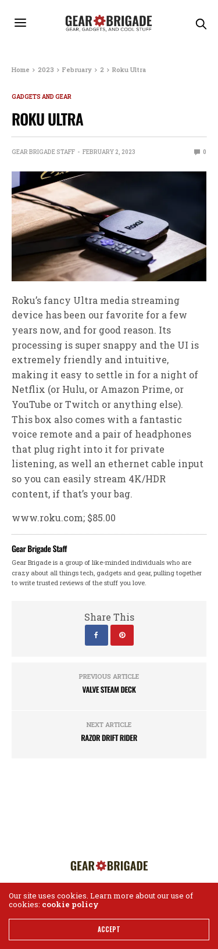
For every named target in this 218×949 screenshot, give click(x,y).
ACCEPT (109, 929)
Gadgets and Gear (42, 97)
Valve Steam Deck (109, 689)
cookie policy (70, 904)
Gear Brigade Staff (43, 152)
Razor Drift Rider (109, 737)
